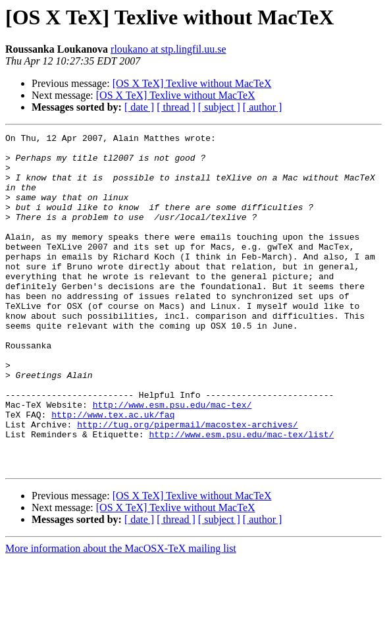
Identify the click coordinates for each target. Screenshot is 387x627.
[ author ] (262, 107)
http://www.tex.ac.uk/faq (112, 471)
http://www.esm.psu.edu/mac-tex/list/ (241, 495)
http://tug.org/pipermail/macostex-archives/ (187, 483)
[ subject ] (219, 107)
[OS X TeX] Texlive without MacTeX (192, 83)
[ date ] (139, 107)
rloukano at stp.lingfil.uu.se (168, 49)
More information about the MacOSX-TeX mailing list (120, 615)
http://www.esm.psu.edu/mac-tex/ (172, 460)
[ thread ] (176, 107)
